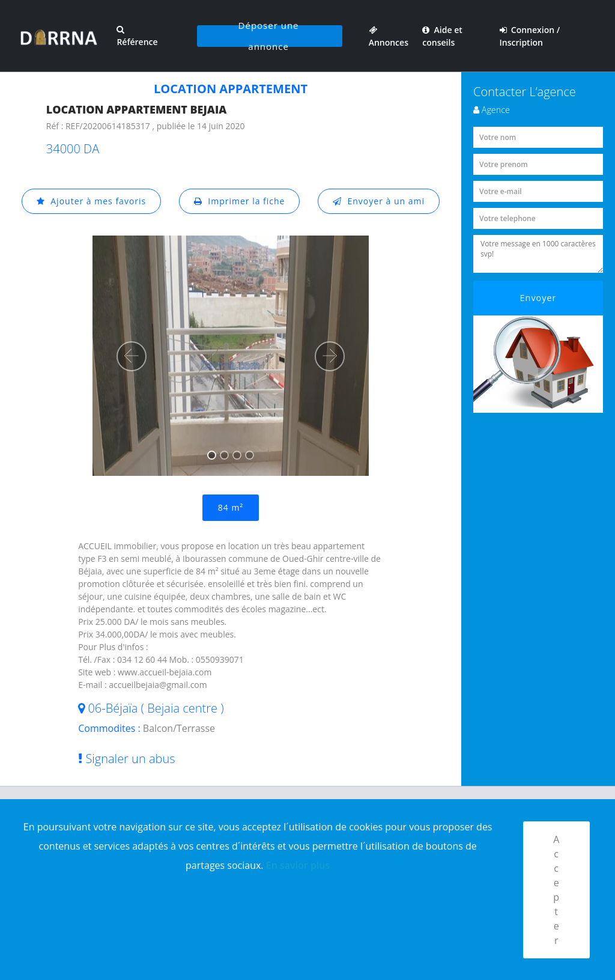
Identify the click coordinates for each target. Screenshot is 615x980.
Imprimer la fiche (239, 201)
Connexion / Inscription (530, 36)
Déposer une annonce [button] (268, 36)
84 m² (230, 507)
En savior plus (298, 865)
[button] (132, 356)
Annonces (388, 36)
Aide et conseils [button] (442, 36)
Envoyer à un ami (379, 201)
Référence (137, 36)
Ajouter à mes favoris (91, 201)
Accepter (556, 890)
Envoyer (538, 297)
